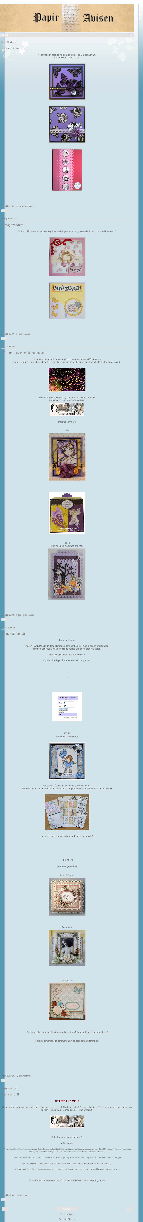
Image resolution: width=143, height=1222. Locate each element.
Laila (67, 430)
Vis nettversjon (67, 1214)
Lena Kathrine (67, 875)
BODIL (67, 543)
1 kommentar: (22, 1195)
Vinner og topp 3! (13, 633)
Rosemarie (67, 927)
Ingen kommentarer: (25, 206)
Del (4, 211)
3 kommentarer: (23, 334)
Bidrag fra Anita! (12, 225)
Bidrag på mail (11, 48)
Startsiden (67, 1209)
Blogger (71, 1219)
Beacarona (67, 980)
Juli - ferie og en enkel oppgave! (23, 352)
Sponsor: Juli (10, 1094)
